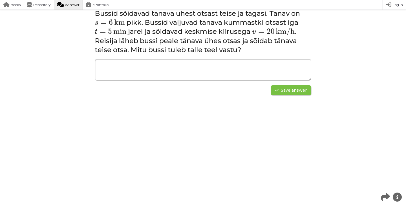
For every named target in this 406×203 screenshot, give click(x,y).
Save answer (291, 90)
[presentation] (110, 22)
